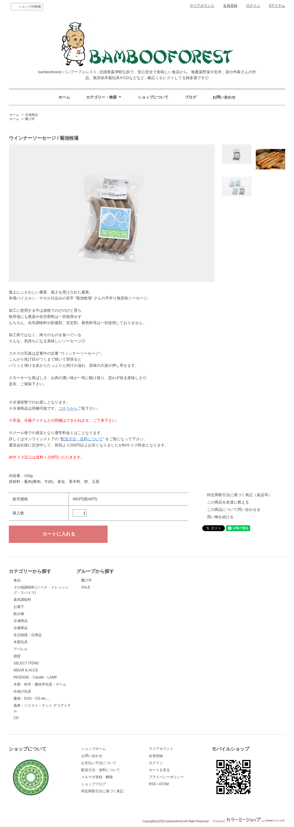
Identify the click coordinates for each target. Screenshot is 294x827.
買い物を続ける (220, 517)
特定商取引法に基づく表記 (102, 791)
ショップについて (153, 97)
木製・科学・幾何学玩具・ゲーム (40, 684)
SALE (85, 587)
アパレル (21, 649)
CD (16, 718)
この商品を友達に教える (228, 502)
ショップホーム (93, 749)
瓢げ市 (30, 119)
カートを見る (159, 770)
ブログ (190, 97)
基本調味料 (22, 600)
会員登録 (230, 6)
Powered (249, 821)
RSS (152, 784)
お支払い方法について (98, 763)
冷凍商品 (31, 114)
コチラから (68, 408)
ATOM (164, 784)
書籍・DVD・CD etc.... (32, 698)
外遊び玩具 (22, 691)
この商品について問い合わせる (233, 509)
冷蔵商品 (21, 628)
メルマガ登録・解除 (97, 777)
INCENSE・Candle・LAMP (35, 677)
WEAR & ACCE (26, 670)
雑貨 (17, 656)
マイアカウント (202, 6)
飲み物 (19, 614)
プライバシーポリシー (166, 777)
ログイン (253, 6)
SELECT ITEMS (26, 663)
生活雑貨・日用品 (28, 635)
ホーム (64, 97)
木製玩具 (21, 642)
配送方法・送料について (82, 439)
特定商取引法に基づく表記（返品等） (239, 495)
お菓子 (19, 607)
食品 (17, 580)
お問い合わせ (224, 97)
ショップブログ (93, 784)
